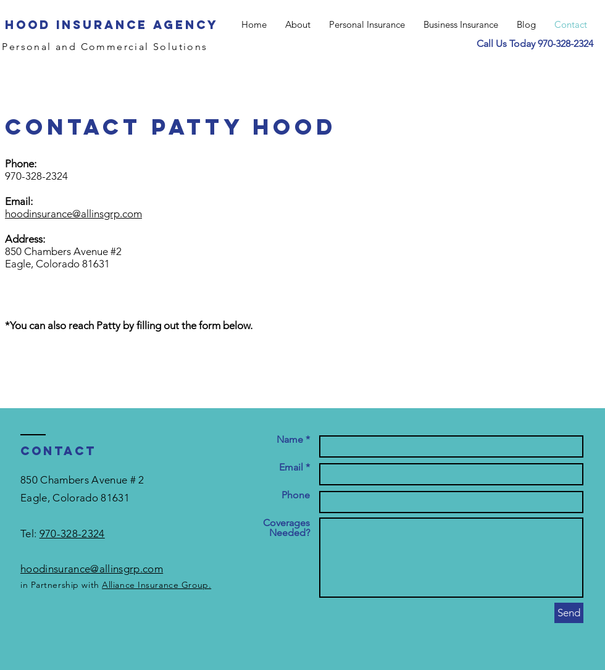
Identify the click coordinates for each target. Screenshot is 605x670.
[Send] (568, 613)
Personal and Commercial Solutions (104, 46)
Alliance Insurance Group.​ (156, 584)
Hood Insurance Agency (112, 24)
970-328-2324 (565, 43)
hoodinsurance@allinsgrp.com (73, 213)
